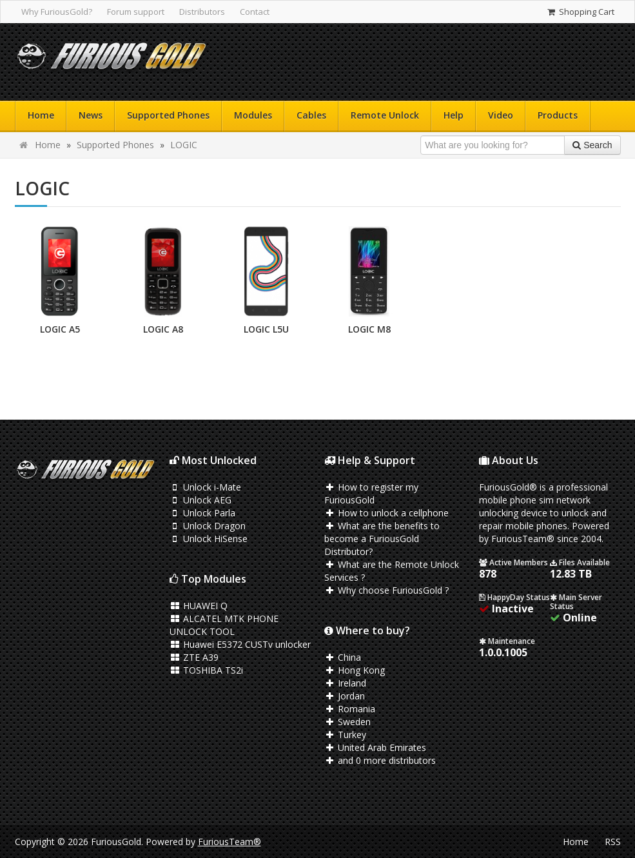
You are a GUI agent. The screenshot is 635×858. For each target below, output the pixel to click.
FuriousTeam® (229, 841)
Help (454, 115)
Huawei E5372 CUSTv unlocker (240, 644)
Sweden (347, 722)
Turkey (345, 734)
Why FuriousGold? (56, 11)
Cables (311, 115)
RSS (613, 841)
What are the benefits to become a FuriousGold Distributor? (382, 539)
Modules (253, 115)
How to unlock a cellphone (386, 513)
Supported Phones (168, 115)
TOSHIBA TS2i (207, 670)
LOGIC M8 (369, 329)
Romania (350, 709)
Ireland (345, 683)
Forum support (135, 11)
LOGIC (183, 145)
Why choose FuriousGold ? (386, 590)
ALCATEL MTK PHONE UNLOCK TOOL (224, 625)
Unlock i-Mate (206, 487)
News (91, 115)
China (343, 657)
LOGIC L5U (266, 329)
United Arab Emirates (375, 747)
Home (41, 115)
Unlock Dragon (208, 526)
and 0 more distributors (380, 760)
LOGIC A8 (163, 329)
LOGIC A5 (60, 329)
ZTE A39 (194, 657)
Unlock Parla (203, 513)
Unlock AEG (201, 500)
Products (558, 115)
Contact (254, 11)
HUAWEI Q (199, 606)
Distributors (202, 11)
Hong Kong (355, 670)
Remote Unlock (385, 115)
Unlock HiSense (209, 538)
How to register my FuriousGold (371, 493)
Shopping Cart (580, 11)
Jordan (345, 696)
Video (500, 115)
